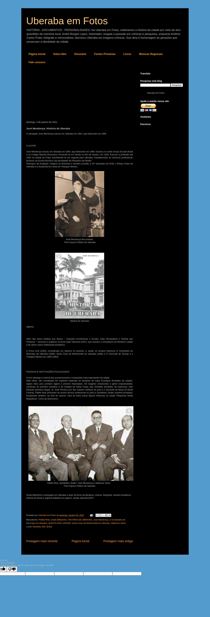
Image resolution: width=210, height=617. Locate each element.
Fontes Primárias (105, 54)
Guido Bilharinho (59, 519)
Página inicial (37, 54)
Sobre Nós (59, 54)
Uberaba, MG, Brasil (42, 526)
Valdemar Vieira (118, 523)
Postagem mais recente (42, 541)
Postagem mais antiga (118, 541)
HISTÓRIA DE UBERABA (80, 519)
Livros (127, 54)
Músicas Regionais (151, 54)
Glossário (80, 54)
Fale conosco (37, 62)
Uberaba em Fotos (67, 20)
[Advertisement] (79, 96)
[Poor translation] (12, 569)
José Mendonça (100, 519)
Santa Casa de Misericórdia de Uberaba (91, 523)
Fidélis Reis (44, 519)
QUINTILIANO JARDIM (59, 523)
